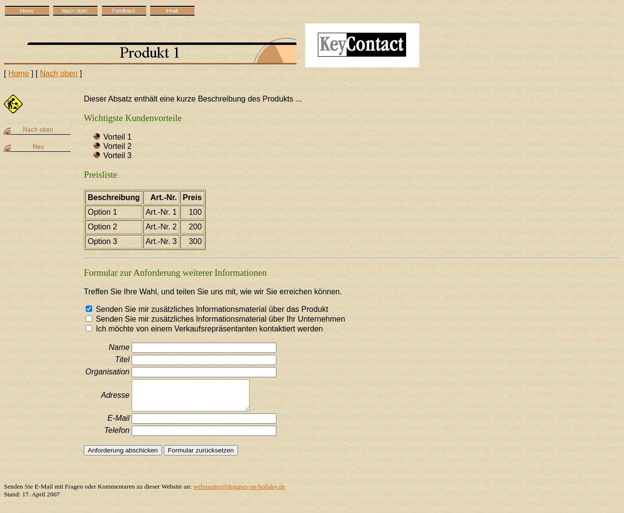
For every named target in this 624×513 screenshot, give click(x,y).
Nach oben (59, 73)
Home (18, 73)
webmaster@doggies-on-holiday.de (239, 486)
